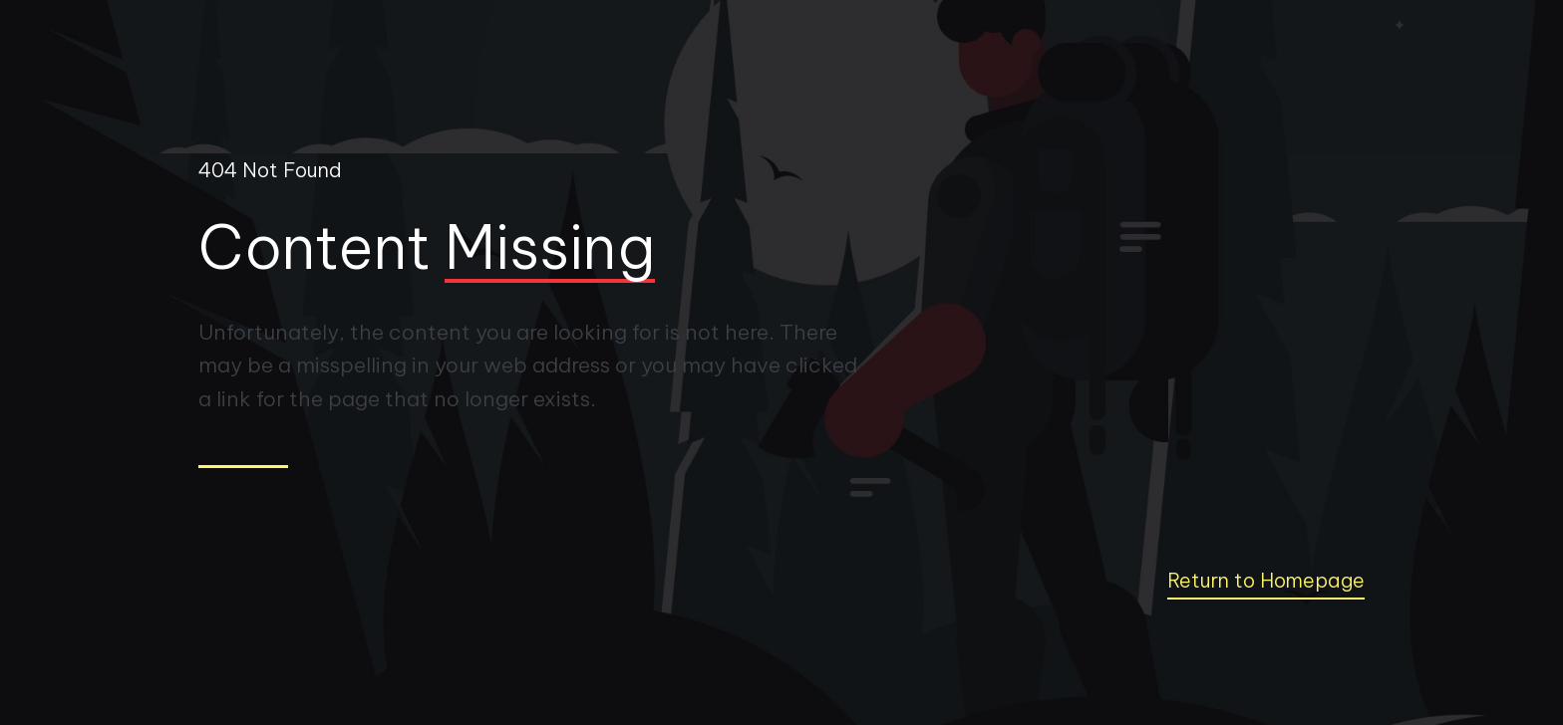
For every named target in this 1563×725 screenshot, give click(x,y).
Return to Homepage (1266, 580)
